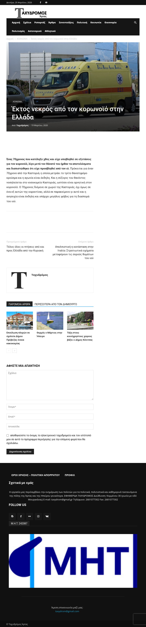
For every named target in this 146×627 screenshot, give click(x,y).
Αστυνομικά (35, 31)
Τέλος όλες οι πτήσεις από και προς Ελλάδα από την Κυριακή (25, 248)
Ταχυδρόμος (23, 125)
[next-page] (14, 350)
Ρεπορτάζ (39, 22)
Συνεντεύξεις (66, 22)
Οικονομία (110, 22)
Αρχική (16, 22)
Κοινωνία (95, 22)
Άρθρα (52, 22)
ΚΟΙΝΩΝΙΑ (22, 38)
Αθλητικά (50, 31)
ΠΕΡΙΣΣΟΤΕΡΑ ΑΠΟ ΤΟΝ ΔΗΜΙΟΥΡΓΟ (56, 304)
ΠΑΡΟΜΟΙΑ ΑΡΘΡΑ (19, 304)
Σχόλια (27, 22)
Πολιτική (82, 22)
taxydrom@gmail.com (67, 610)
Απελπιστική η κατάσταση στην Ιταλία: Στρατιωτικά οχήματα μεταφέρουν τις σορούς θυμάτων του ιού (73, 252)
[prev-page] (8, 350)
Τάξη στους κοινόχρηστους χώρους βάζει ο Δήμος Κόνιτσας (80, 336)
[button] (135, 22)
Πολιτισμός (18, 31)
